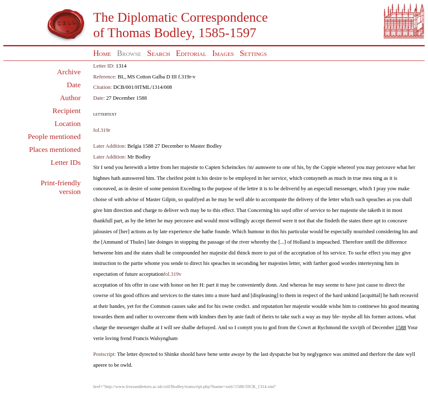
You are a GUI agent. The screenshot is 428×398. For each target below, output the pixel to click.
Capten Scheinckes (225, 167)
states (355, 221)
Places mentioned (55, 149)
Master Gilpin (160, 199)
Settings (253, 53)
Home (102, 53)
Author (70, 97)
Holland (301, 242)
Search (158, 53)
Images (223, 53)
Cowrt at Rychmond (319, 327)
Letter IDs (66, 162)
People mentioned (54, 136)
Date (74, 85)
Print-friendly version (61, 187)
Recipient (67, 110)
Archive (69, 72)
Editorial (191, 53)
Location (67, 123)
